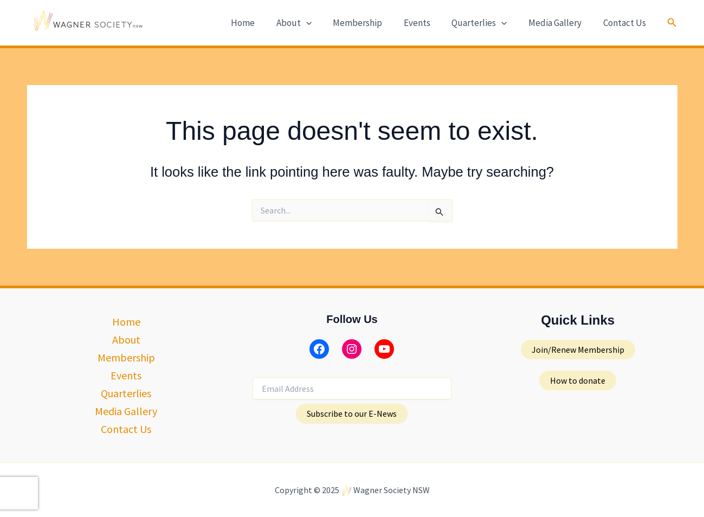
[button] (672, 23)
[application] (322, 22)
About (310, 22)
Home (262, 23)
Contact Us (625, 23)
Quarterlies (486, 22)
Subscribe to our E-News (352, 413)
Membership (371, 23)
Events (427, 23)
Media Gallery (559, 23)
